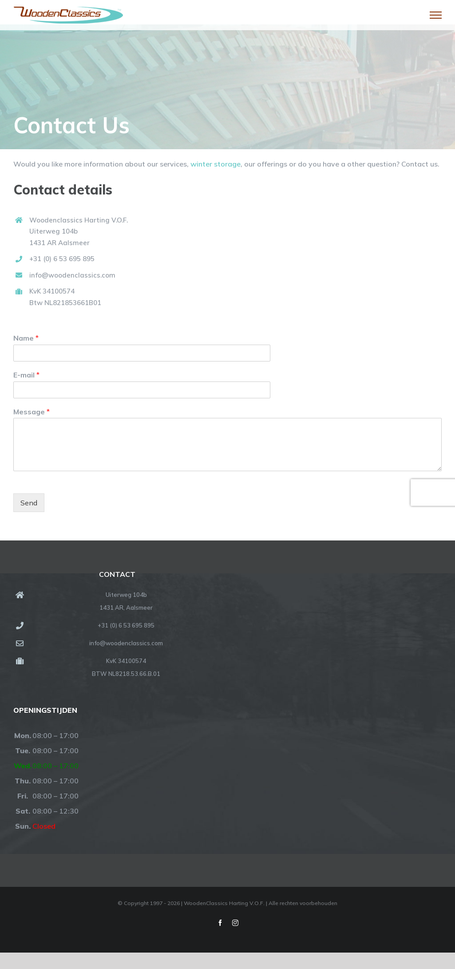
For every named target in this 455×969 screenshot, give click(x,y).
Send (28, 502)
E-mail (26, 374)
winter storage (215, 163)
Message (31, 411)
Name (26, 338)
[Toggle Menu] (436, 15)
